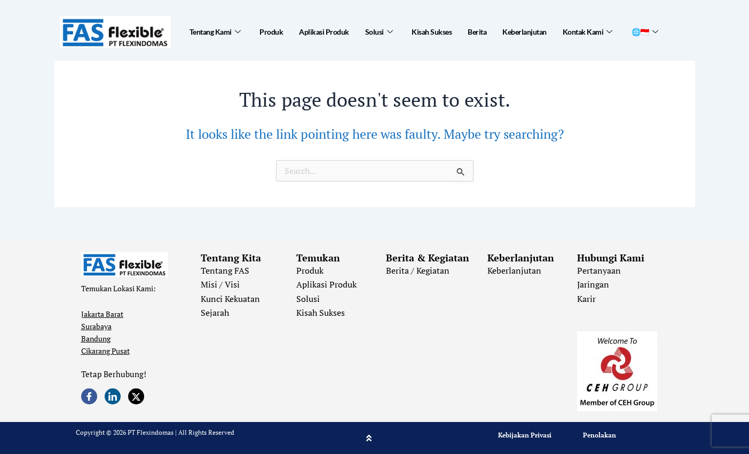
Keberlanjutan (524, 31)
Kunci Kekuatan (230, 299)
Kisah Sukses (432, 31)
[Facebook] (89, 396)
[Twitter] (136, 396)
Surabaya (96, 326)
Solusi (379, 32)
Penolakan (599, 435)
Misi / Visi (220, 284)
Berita (477, 31)
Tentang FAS (225, 270)
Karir (586, 299)
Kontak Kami (587, 32)
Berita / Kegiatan (418, 270)
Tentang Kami (215, 32)
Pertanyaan (599, 270)
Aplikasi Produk (324, 31)
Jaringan (593, 284)
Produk (271, 31)
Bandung (96, 338)
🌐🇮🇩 (645, 32)
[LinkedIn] (113, 396)
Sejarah (215, 312)
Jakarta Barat (102, 314)
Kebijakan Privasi (524, 435)
